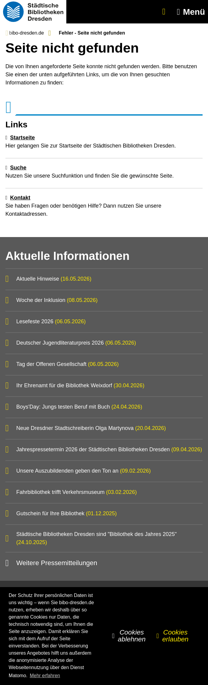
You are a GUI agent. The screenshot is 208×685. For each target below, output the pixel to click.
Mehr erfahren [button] (45, 675)
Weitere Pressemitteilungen (56, 563)
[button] (189, 11)
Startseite (22, 138)
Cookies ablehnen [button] (132, 636)
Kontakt (20, 198)
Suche (18, 168)
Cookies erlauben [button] (175, 636)
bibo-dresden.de (26, 32)
